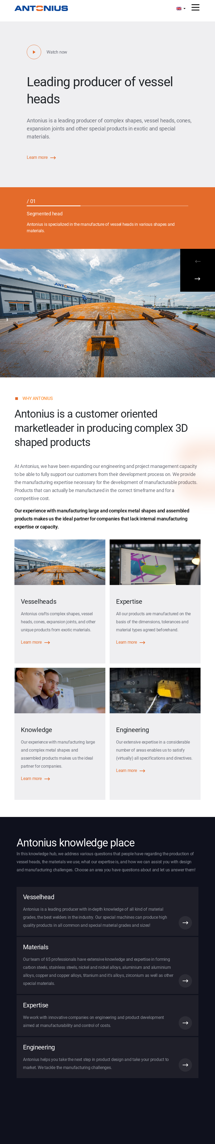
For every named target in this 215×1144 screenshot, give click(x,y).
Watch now (57, 52)
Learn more (37, 157)
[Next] (197, 281)
